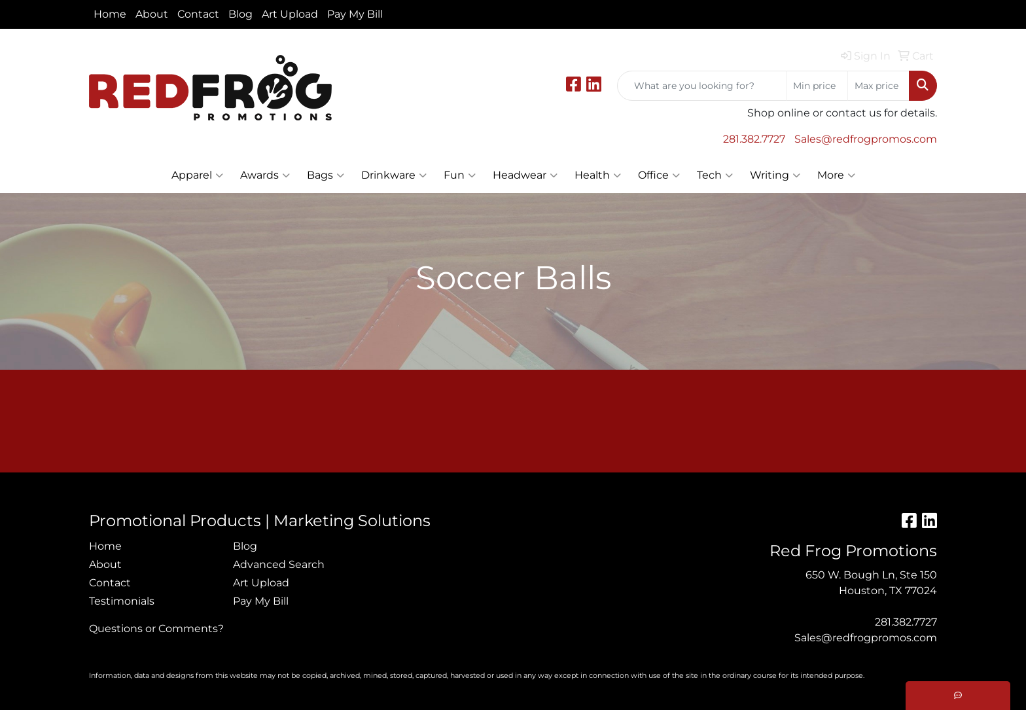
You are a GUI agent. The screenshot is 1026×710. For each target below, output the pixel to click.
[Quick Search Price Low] (817, 86)
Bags (325, 175)
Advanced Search (279, 564)
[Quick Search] (702, 86)
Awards (265, 175)
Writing (775, 175)
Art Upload (290, 14)
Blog (240, 14)
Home (110, 14)
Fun (460, 175)
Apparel (197, 175)
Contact (198, 14)
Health (598, 175)
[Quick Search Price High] (878, 86)
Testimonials (121, 601)
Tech (715, 175)
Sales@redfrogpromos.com (865, 139)
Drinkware (394, 175)
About (151, 14)
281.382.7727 (754, 139)
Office (659, 175)
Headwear (525, 175)
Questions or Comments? (156, 628)
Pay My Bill (355, 14)
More (836, 175)
